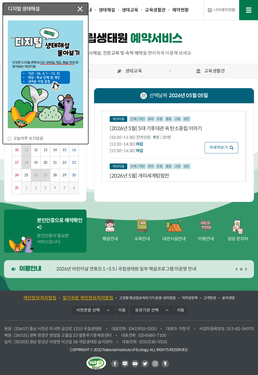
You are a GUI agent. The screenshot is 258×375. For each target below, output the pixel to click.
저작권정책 (190, 298)
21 (55, 162)
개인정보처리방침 (39, 298)
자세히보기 (218, 147)
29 (64, 175)
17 (17, 162)
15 (64, 150)
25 (26, 175)
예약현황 (180, 10)
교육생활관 (155, 10)
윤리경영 (228, 298)
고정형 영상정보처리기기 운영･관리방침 (147, 298)
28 (55, 175)
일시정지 (241, 269)
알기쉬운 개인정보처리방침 (88, 298)
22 (64, 162)
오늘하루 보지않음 (28, 138)
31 (17, 187)
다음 (245, 269)
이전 (237, 269)
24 (17, 175)
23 (74, 162)
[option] (129, 72)
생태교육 (130, 10)
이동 (121, 310)
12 (36, 150)
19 (36, 162)
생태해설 (107, 10)
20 (45, 162)
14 (55, 150)
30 (74, 175)
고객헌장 (209, 298)
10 (17, 150)
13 (45, 150)
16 (74, 150)
